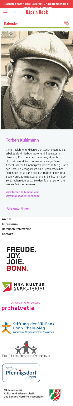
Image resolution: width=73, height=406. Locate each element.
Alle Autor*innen (18, 208)
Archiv (6, 219)
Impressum (10, 224)
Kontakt (7, 234)
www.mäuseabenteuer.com (22, 196)
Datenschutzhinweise (16, 229)
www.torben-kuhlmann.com (22, 192)
